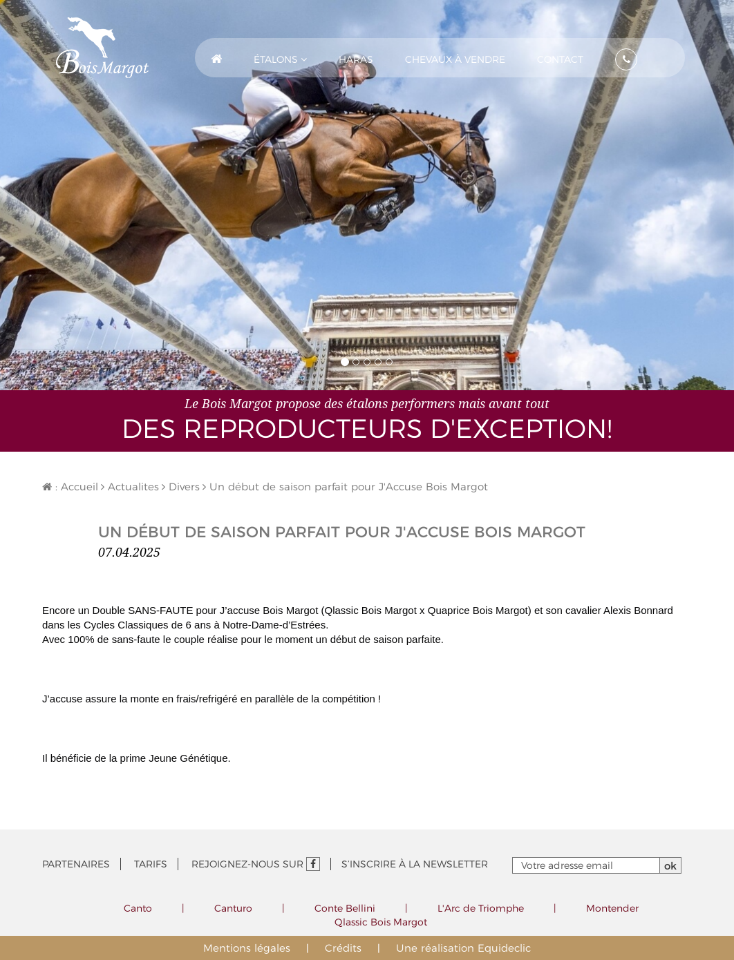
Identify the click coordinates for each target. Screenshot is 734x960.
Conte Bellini (344, 908)
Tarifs (150, 864)
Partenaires (76, 864)
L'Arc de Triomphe (480, 908)
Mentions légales (246, 947)
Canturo (233, 908)
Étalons (280, 59)
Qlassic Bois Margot (381, 922)
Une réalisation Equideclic (463, 947)
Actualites (130, 486)
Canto (138, 908)
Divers (181, 486)
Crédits (343, 947)
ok (670, 865)
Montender (612, 908)
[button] (280, 57)
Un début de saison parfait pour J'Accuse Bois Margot (345, 486)
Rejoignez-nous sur (255, 864)
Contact (560, 59)
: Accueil (70, 486)
